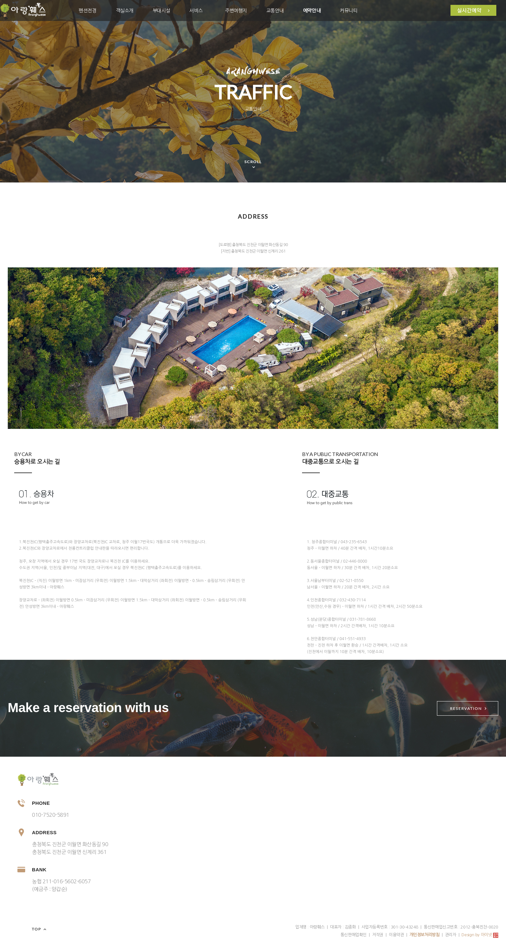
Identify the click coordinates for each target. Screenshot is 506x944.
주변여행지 (236, 10)
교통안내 (275, 10)
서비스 (196, 10)
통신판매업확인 (353, 935)
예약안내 (311, 10)
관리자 (450, 935)
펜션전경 (87, 10)
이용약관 (396, 935)
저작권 (377, 935)
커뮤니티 (348, 10)
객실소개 (124, 10)
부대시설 (161, 10)
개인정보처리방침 (425, 935)
